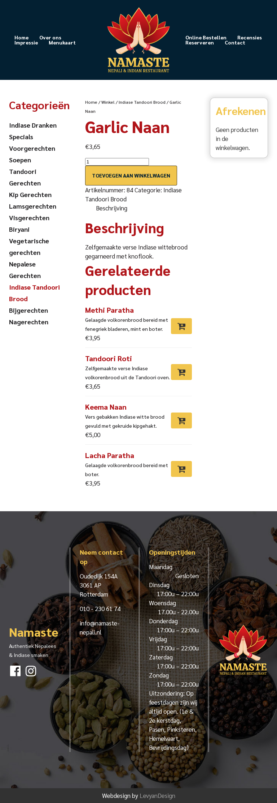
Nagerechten (28, 321)
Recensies (249, 37)
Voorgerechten (32, 148)
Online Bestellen (206, 37)
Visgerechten (29, 217)
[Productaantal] (117, 162)
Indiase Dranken (33, 125)
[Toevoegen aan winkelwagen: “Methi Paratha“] (181, 326)
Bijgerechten (28, 310)
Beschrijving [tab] (111, 208)
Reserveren (199, 42)
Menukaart (62, 42)
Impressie (26, 42)
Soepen (20, 159)
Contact (235, 42)
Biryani (19, 229)
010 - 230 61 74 (100, 608)
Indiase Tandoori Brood (142, 102)
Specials (21, 136)
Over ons (50, 37)
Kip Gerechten (30, 194)
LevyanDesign (157, 795)
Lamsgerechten (32, 206)
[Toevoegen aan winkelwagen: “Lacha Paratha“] (181, 469)
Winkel (108, 102)
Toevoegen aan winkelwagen (131, 175)
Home (21, 37)
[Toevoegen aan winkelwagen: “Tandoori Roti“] (181, 372)
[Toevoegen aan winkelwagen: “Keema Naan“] (181, 420)
